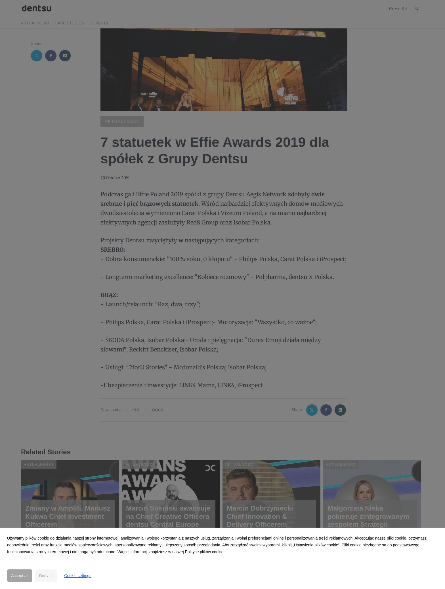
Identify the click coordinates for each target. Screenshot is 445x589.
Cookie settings (77, 575)
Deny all (46, 575)
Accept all (19, 575)
